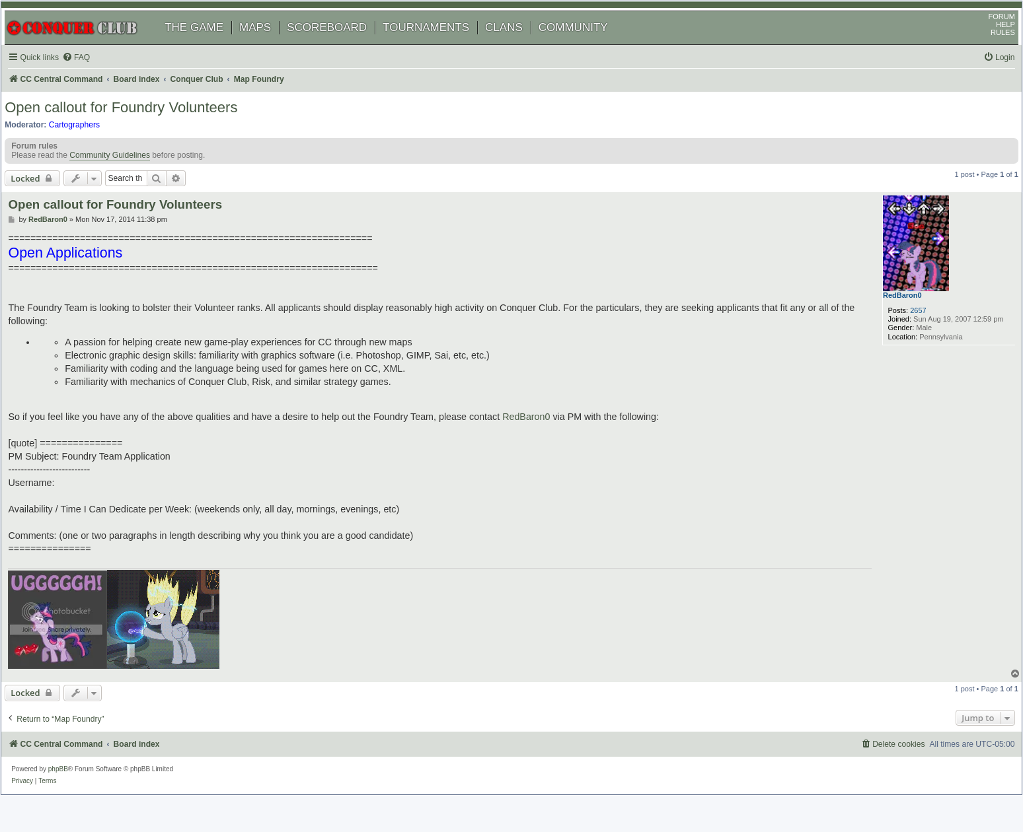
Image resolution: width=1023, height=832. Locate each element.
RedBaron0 (890, 324)
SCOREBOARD (341, 44)
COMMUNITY (587, 44)
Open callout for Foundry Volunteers (135, 128)
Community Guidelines (123, 181)
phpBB (72, 788)
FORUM (988, 34)
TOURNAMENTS (440, 44)
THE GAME (207, 44)
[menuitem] (92, 75)
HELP (991, 42)
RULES (989, 49)
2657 (901, 339)
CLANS (518, 44)
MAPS (269, 44)
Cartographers (88, 146)
